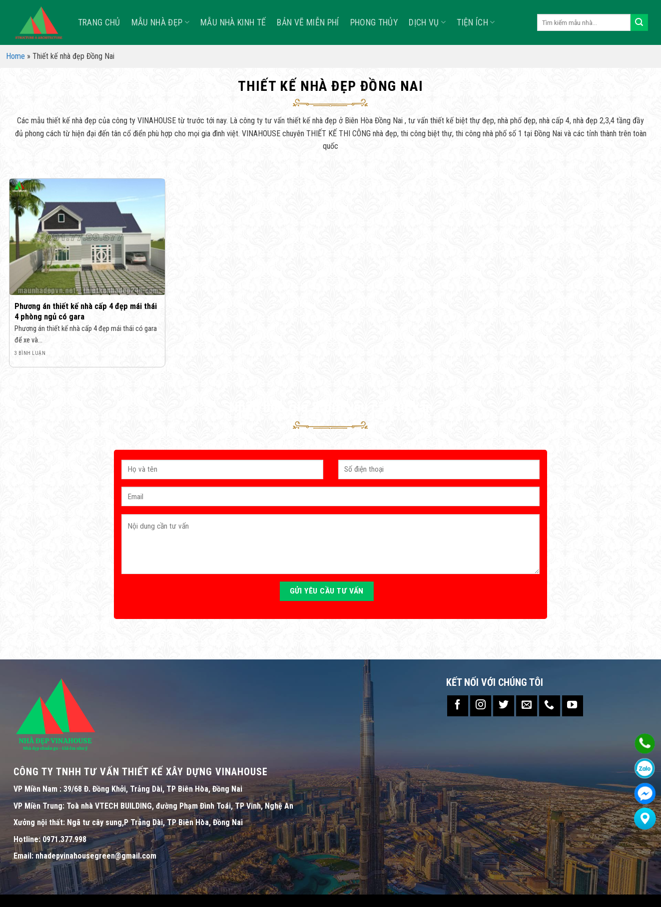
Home (15, 56)
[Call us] (549, 705)
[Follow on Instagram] (480, 705)
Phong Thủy (374, 22)
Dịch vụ (427, 22)
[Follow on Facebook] (457, 705)
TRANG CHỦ (99, 22)
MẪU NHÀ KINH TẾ (233, 22)
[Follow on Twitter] (503, 705)
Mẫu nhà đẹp (160, 22)
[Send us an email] (526, 705)
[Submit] (639, 22)
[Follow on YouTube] (572, 705)
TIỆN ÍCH (476, 22)
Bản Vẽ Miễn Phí (308, 22)
